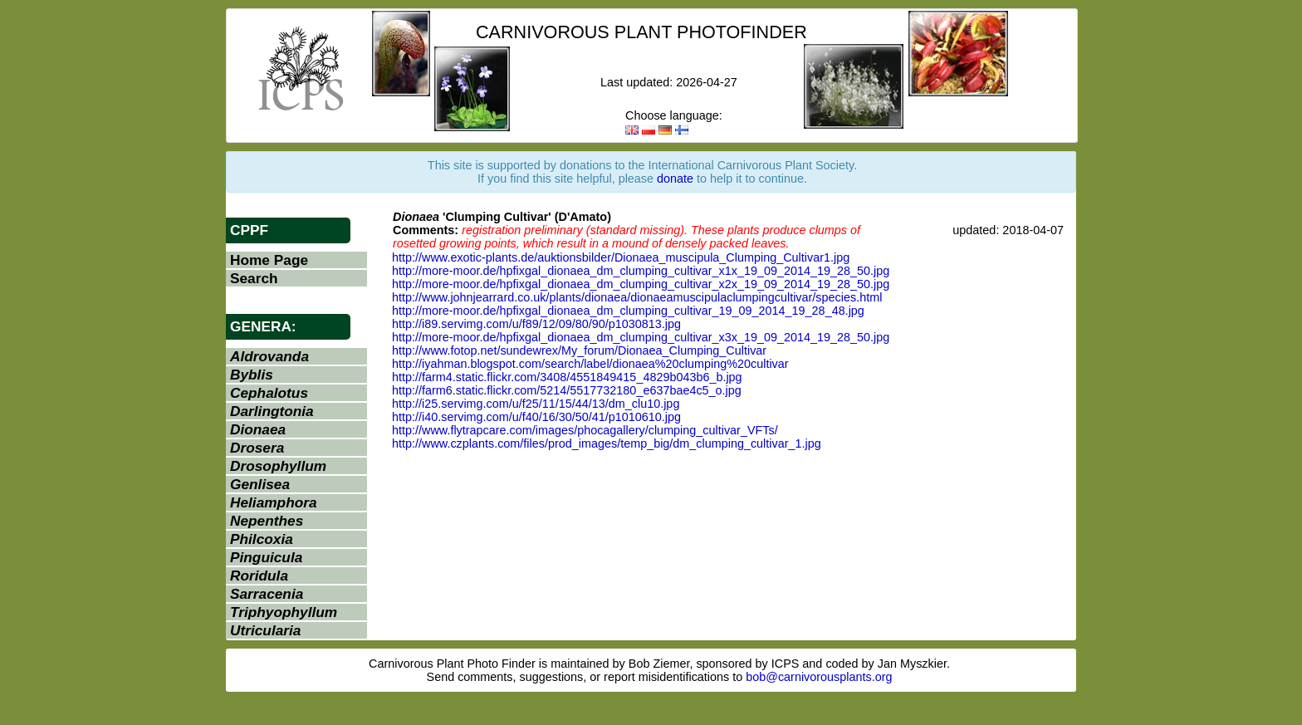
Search (254, 278)
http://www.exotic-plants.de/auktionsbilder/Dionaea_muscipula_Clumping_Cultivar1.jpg (620, 257)
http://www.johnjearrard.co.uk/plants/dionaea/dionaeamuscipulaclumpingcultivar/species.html (637, 297)
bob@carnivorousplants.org (819, 676)
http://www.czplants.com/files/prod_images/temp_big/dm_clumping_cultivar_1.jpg (606, 443)
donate (675, 178)
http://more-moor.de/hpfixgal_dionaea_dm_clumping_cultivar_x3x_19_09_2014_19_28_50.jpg (640, 337)
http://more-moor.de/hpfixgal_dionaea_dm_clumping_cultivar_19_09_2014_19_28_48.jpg (628, 310)
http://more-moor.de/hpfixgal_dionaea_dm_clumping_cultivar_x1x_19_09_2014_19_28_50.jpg (640, 270)
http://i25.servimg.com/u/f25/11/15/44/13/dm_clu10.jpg (535, 403)
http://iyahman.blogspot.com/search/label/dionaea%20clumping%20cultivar (590, 363)
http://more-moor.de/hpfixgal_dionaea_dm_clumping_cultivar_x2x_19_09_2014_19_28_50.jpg (640, 284)
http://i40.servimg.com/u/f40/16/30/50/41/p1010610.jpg (536, 417)
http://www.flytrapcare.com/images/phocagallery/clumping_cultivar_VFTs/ (585, 430)
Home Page (269, 260)
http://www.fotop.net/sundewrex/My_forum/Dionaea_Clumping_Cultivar (579, 350)
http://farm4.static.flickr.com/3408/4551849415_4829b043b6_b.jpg (567, 377)
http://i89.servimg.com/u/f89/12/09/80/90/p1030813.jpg (536, 324)
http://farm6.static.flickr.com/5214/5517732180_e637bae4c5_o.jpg (567, 390)
